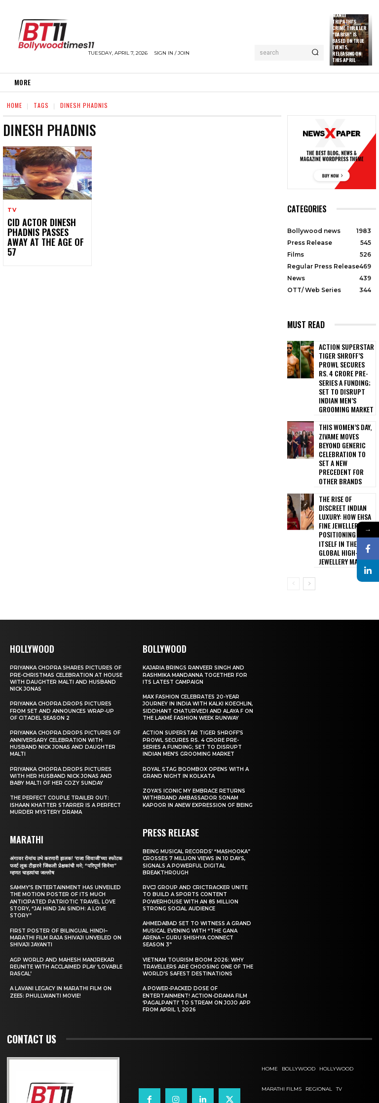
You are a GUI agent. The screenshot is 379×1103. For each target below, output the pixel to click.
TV (12, 210)
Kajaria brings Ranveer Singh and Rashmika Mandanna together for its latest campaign (197, 602)
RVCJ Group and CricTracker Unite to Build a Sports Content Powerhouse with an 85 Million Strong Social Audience (199, 840)
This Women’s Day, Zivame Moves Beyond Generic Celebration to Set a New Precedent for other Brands (345, 421)
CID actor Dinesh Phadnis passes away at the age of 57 (45, 231)
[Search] (315, 53)
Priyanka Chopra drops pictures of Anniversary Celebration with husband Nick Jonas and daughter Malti (66, 671)
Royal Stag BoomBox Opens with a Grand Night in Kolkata (197, 707)
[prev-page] (293, 511)
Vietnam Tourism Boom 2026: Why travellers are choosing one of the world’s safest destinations (199, 908)
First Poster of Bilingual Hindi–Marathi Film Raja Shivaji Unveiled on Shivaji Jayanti (64, 865)
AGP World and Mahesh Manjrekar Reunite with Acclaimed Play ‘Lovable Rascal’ (66, 894)
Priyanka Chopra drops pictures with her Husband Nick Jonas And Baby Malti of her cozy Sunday (64, 703)
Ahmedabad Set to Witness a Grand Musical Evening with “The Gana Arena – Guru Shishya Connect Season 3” (196, 876)
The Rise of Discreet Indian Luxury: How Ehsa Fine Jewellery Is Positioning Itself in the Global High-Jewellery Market (345, 472)
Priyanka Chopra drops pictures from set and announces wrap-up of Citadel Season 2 (66, 638)
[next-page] (309, 511)
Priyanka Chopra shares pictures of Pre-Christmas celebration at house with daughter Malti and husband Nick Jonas (65, 606)
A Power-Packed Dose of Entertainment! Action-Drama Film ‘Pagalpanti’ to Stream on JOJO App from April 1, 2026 (193, 941)
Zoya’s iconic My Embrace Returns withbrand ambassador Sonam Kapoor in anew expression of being (198, 736)
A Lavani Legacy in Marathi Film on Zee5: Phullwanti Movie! (64, 920)
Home (14, 105)
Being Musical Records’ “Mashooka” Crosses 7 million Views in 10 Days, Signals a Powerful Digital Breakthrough (197, 804)
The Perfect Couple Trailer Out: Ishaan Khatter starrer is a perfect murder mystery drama (63, 732)
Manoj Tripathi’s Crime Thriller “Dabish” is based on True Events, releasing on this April (349, 37)
